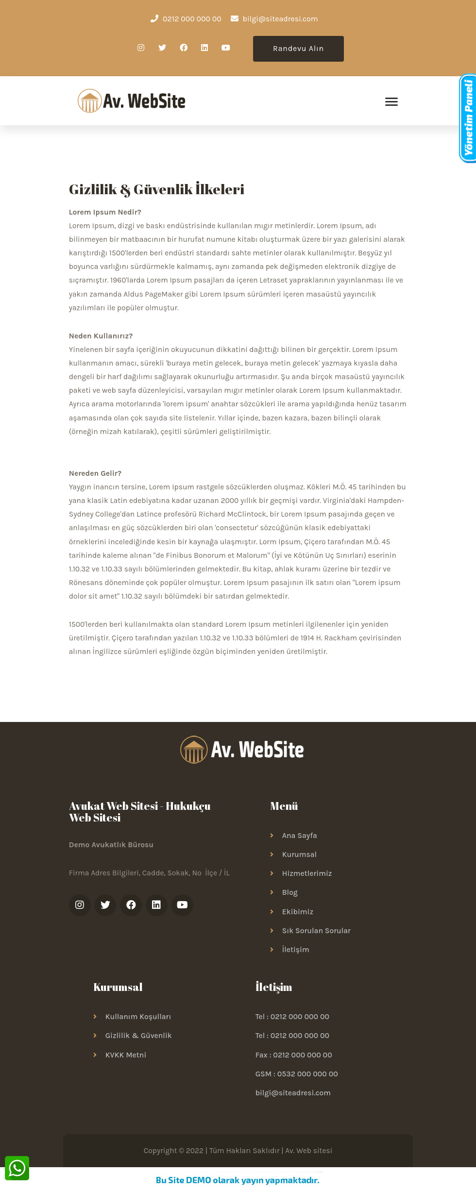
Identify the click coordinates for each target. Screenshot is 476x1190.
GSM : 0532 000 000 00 (296, 1077)
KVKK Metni (126, 1058)
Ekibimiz (297, 914)
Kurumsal (299, 857)
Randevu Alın (298, 48)
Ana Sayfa (299, 838)
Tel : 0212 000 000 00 (292, 1020)
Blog (290, 895)
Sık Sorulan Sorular (316, 933)
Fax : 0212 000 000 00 (293, 1058)
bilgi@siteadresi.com (293, 1096)
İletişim (295, 952)
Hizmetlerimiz (307, 876)
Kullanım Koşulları (138, 1020)
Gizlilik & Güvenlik (138, 1039)
